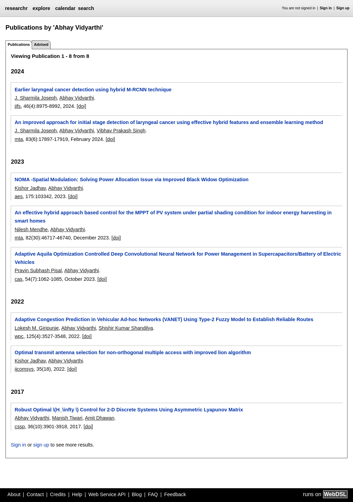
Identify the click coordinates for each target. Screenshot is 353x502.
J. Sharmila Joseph (35, 98)
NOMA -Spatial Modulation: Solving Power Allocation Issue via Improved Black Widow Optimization (131, 179)
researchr (16, 8)
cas (18, 279)
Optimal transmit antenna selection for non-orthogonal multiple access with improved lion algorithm (132, 352)
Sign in (326, 8)
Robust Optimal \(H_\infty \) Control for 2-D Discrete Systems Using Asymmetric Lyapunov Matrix (128, 409)
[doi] (81, 106)
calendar (65, 8)
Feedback (175, 494)
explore (41, 8)
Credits (58, 494)
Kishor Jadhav (30, 188)
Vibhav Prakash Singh (121, 130)
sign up (41, 445)
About (14, 494)
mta (18, 139)
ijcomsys (23, 369)
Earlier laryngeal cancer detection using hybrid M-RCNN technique (92, 89)
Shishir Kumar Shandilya (126, 328)
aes (18, 196)
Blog (137, 494)
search (86, 8)
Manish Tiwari (67, 418)
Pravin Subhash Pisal (38, 270)
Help (77, 494)
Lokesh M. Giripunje (36, 328)
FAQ (153, 494)
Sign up (343, 8)
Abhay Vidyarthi (76, 98)
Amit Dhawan (99, 418)
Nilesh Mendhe (31, 229)
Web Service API (106, 494)
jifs (17, 106)
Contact (35, 494)
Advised (41, 44)
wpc (18, 336)
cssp (19, 426)
